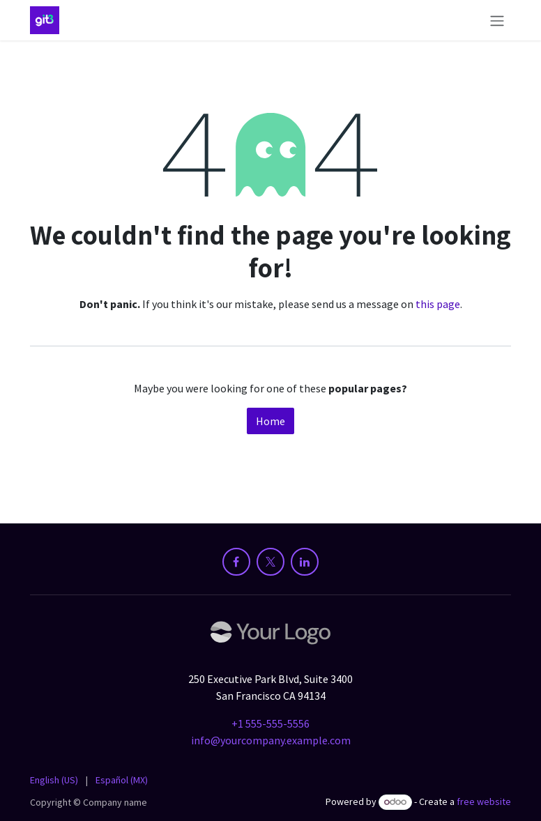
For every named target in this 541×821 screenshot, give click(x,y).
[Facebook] (236, 562)
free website (484, 801)
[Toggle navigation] (497, 20)
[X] (270, 562)
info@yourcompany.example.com (271, 740)
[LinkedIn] (305, 562)
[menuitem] (54, 780)
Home (270, 421)
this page (438, 304)
